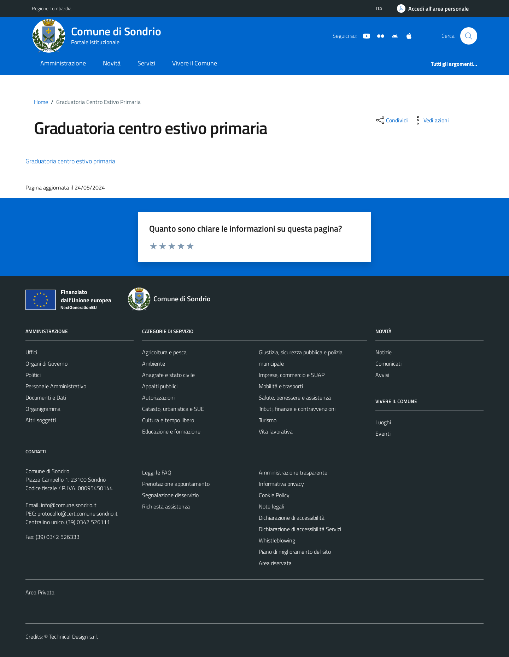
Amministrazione (63, 63)
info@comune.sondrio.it (68, 505)
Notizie (383, 352)
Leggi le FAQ (156, 472)
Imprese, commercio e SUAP (291, 375)
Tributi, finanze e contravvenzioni (297, 409)
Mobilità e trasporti (281, 386)
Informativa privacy (281, 483)
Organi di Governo (46, 363)
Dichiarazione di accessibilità (291, 517)
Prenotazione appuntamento (176, 483)
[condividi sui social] (391, 120)
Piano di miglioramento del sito (295, 551)
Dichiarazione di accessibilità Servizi (300, 529)
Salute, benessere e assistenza (295, 397)
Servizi (146, 63)
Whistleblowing (277, 540)
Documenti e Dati (45, 397)
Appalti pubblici (159, 386)
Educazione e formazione (171, 431)
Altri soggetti (40, 420)
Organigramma (42, 409)
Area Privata (39, 592)
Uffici (31, 352)
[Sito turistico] (378, 35)
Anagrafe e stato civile (168, 375)
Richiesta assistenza (166, 506)
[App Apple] (406, 35)
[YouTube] (364, 35)
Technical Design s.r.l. (73, 636)
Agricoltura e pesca (164, 352)
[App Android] (392, 35)
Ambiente (153, 363)
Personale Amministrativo (55, 386)
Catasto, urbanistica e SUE (173, 409)
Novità (112, 63)
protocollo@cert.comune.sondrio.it (77, 513)
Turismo (267, 420)
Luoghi (383, 422)
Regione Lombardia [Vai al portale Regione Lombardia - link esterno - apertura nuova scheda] (51, 8)
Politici (33, 375)
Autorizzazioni (158, 397)
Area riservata (275, 563)
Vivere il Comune (194, 63)
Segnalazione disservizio (170, 495)
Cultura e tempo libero (168, 420)
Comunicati (388, 363)
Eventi (383, 433)
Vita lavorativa (276, 431)
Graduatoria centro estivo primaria (70, 161)
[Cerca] (468, 35)
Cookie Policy (274, 495)
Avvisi (382, 375)
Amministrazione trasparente (293, 472)
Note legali (271, 506)
